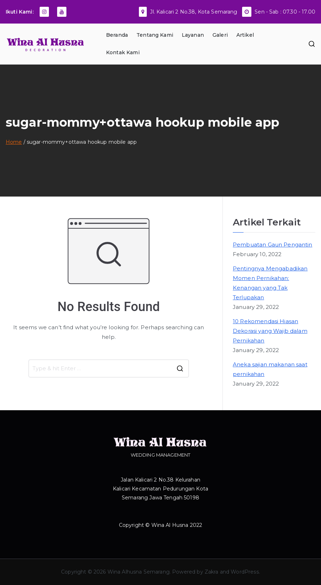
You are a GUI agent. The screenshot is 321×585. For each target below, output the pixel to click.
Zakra (212, 572)
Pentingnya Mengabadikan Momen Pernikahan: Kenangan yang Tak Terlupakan (270, 283)
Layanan (193, 35)
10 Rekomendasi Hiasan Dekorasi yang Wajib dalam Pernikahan (270, 331)
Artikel (245, 35)
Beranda (117, 35)
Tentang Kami (154, 35)
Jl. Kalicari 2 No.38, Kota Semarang (193, 12)
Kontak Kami (123, 52)
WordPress (245, 572)
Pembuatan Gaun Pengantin (272, 244)
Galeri (220, 35)
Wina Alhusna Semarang (138, 572)
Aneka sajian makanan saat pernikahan (270, 369)
